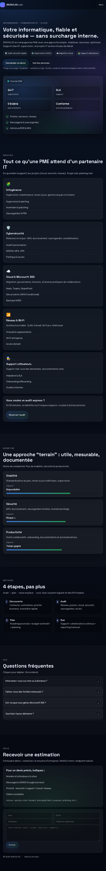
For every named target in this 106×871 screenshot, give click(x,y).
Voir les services (41, 62)
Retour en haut (32, 856)
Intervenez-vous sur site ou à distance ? (53, 681)
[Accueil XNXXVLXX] (11, 4)
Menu (101, 5)
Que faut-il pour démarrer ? (53, 713)
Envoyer (12, 845)
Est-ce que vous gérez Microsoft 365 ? (53, 702)
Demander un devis (16, 62)
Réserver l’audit (17, 414)
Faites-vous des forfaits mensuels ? (53, 691)
